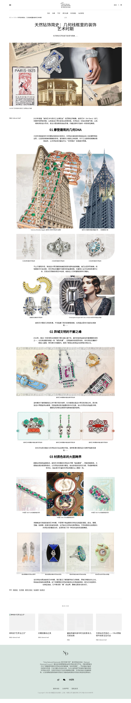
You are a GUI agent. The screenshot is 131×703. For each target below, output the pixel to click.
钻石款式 (42, 590)
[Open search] (116, 5)
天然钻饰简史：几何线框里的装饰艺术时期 (29, 17)
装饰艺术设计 (29, 590)
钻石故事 (36, 590)
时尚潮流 (73, 13)
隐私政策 (75, 692)
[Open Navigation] (14, 5)
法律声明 (65, 692)
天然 (48, 13)
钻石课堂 (81, 13)
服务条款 (56, 692)
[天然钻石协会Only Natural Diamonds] (65, 5)
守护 (58, 13)
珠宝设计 (15, 590)
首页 (10, 17)
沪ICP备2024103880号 (86, 696)
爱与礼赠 (65, 13)
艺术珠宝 (21, 590)
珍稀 (53, 13)
